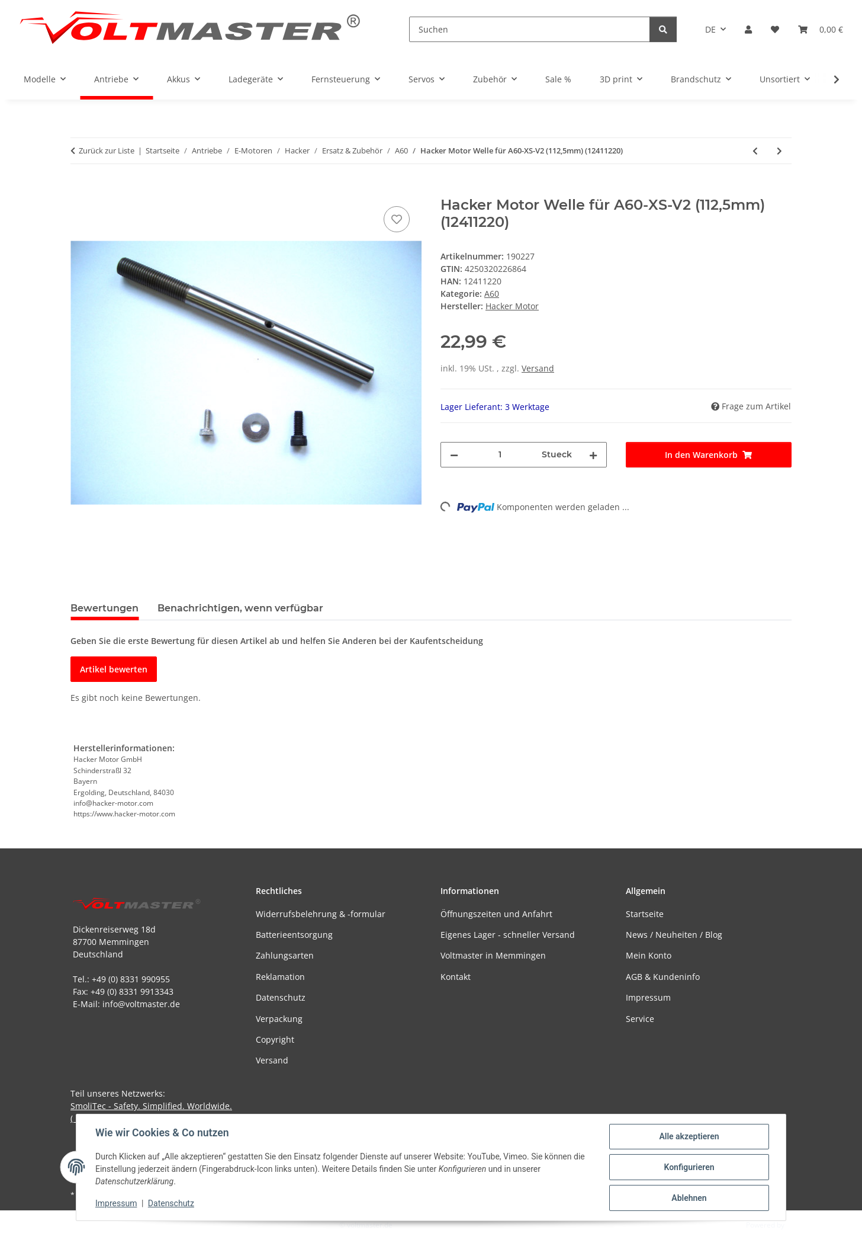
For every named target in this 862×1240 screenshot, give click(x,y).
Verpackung (279, 1018)
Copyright (275, 1039)
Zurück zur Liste (106, 150)
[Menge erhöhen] (593, 455)
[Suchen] (529, 29)
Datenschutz (171, 1203)
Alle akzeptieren (689, 1136)
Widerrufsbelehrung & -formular (320, 913)
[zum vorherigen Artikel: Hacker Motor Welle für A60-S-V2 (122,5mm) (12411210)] (755, 151)
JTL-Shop (800, 1225)
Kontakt (455, 976)
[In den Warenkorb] (79, 190)
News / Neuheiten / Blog (674, 934)
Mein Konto (648, 955)
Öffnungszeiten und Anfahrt (496, 913)
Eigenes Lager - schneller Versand (507, 934)
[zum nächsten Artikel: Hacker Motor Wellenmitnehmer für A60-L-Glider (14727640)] (779, 151)
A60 (491, 293)
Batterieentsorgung (294, 934)
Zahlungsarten (285, 955)
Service (640, 1018)
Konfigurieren (689, 1167)
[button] (748, 29)
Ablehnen (688, 1198)
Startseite (645, 913)
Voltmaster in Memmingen (493, 955)
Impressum (116, 1203)
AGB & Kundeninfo (663, 976)
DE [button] (710, 29)
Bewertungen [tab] (104, 608)
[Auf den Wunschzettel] (397, 219)
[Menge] (500, 455)
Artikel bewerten (113, 669)
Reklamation (280, 976)
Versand (538, 368)
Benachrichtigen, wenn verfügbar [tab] (240, 608)
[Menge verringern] (454, 455)
